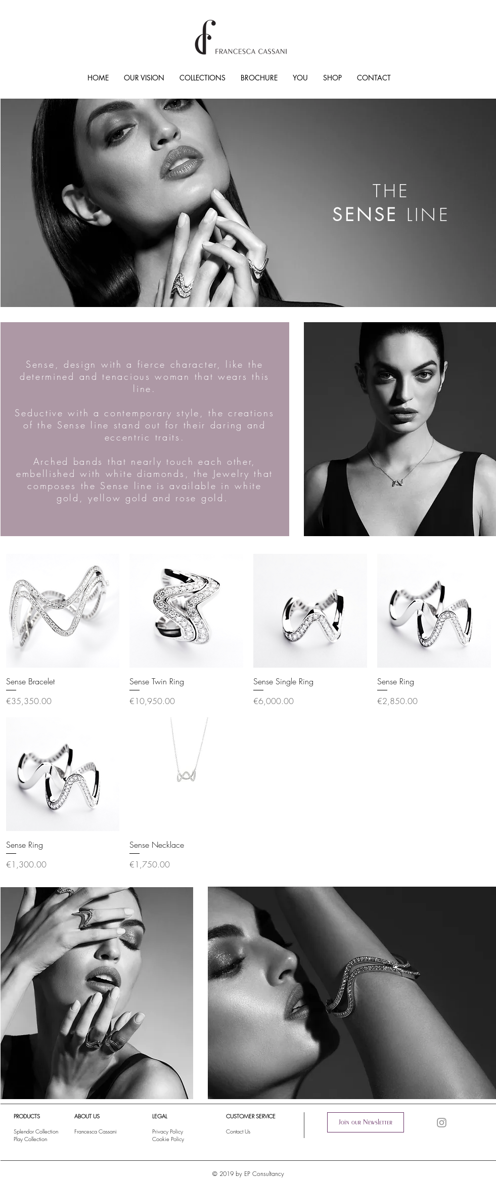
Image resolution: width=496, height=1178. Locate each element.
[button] (365, 1122)
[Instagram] (441, 1122)
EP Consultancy (264, 1173)
